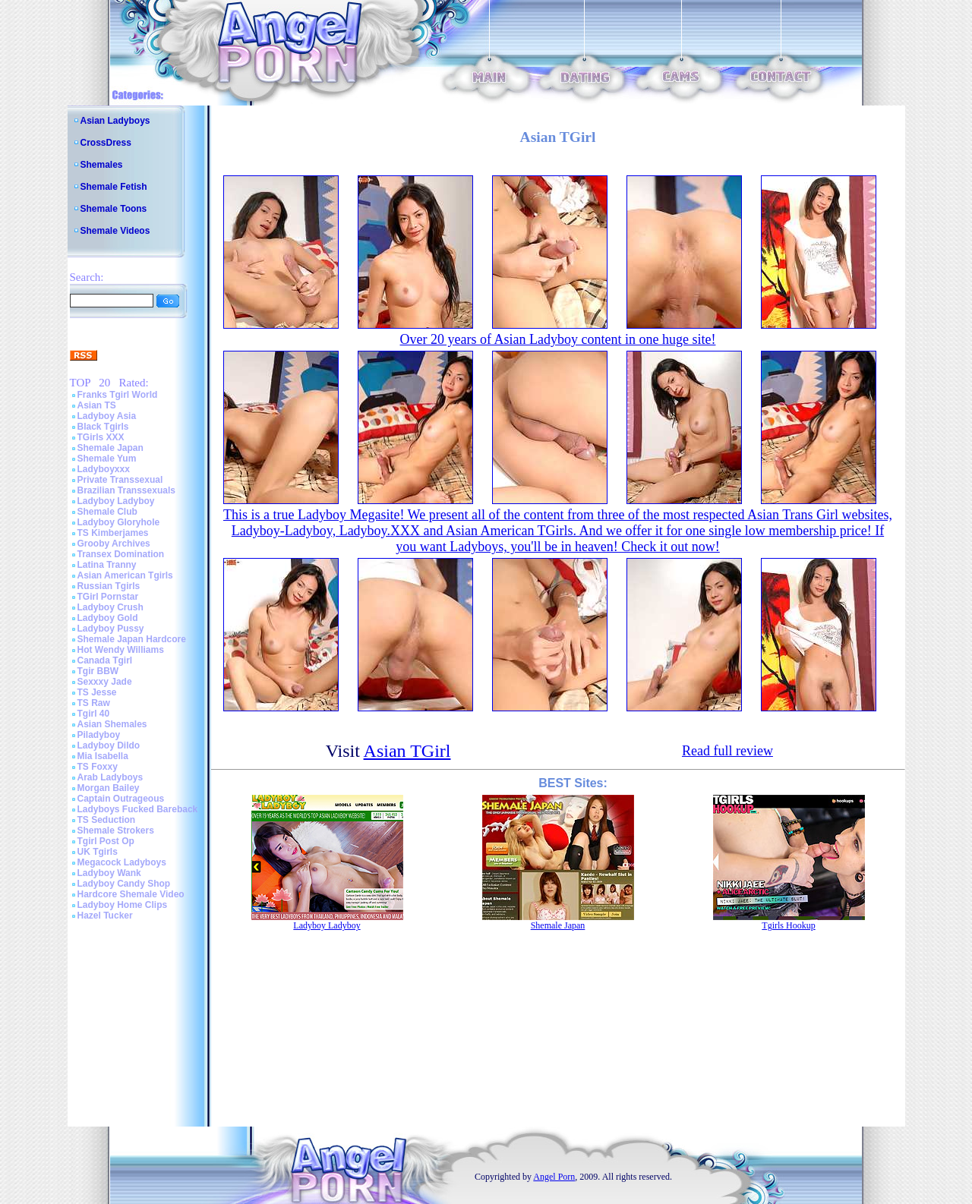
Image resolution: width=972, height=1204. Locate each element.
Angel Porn (554, 1176)
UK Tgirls (97, 851)
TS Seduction (106, 820)
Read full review (727, 750)
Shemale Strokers (115, 830)
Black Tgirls (103, 426)
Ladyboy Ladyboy (116, 501)
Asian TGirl (407, 751)
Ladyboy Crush (110, 607)
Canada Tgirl (105, 660)
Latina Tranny (107, 564)
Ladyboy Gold (107, 618)
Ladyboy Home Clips (122, 905)
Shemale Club (107, 511)
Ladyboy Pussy (110, 628)
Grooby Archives (113, 543)
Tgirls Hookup (788, 925)
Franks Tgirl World (117, 394)
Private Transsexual (120, 479)
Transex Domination (121, 554)
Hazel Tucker (105, 915)
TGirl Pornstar (108, 596)
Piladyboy (99, 735)
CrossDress (105, 142)
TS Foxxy (97, 766)
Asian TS (96, 405)
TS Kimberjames (113, 533)
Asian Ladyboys (115, 120)
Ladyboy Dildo (108, 745)
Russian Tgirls (108, 586)
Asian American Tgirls (125, 575)
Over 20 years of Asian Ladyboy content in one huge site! (558, 339)
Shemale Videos (115, 230)
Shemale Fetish (113, 186)
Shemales (101, 164)
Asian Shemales (112, 724)
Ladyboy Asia (107, 416)
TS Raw (93, 703)
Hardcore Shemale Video (131, 894)
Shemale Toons (113, 208)
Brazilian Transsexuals (126, 490)
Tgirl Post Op (105, 841)
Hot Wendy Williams (120, 650)
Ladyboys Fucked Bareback (137, 809)
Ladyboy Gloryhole (118, 522)
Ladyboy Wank (109, 873)
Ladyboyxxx (103, 469)
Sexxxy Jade (104, 681)
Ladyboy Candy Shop (124, 883)
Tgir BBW (98, 671)
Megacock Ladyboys (121, 862)
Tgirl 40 (93, 713)
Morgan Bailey (108, 788)
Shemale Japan (110, 448)
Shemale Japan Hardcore (131, 639)
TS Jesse (97, 692)
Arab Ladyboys (110, 777)
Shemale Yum (107, 458)
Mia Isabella (102, 756)
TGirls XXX (101, 437)
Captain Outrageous (121, 798)
